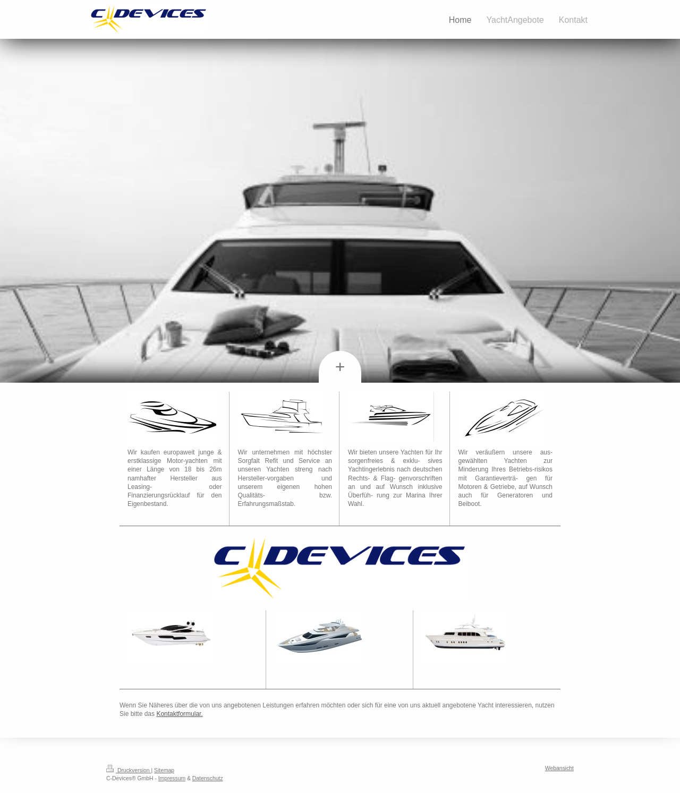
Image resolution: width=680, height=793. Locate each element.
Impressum (171, 778)
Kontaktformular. (179, 714)
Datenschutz (207, 778)
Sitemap (164, 770)
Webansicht (559, 768)
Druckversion (128, 770)
